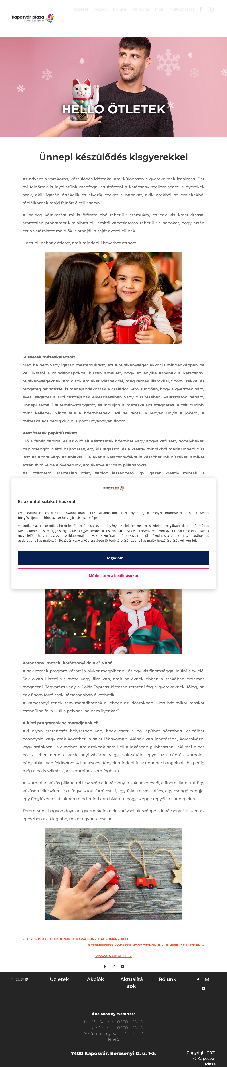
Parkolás (141, 9)
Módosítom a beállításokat (114, 575)
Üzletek (81, 9)
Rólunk (120, 9)
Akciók (101, 9)
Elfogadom (113, 558)
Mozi (159, 9)
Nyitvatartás (182, 9)
